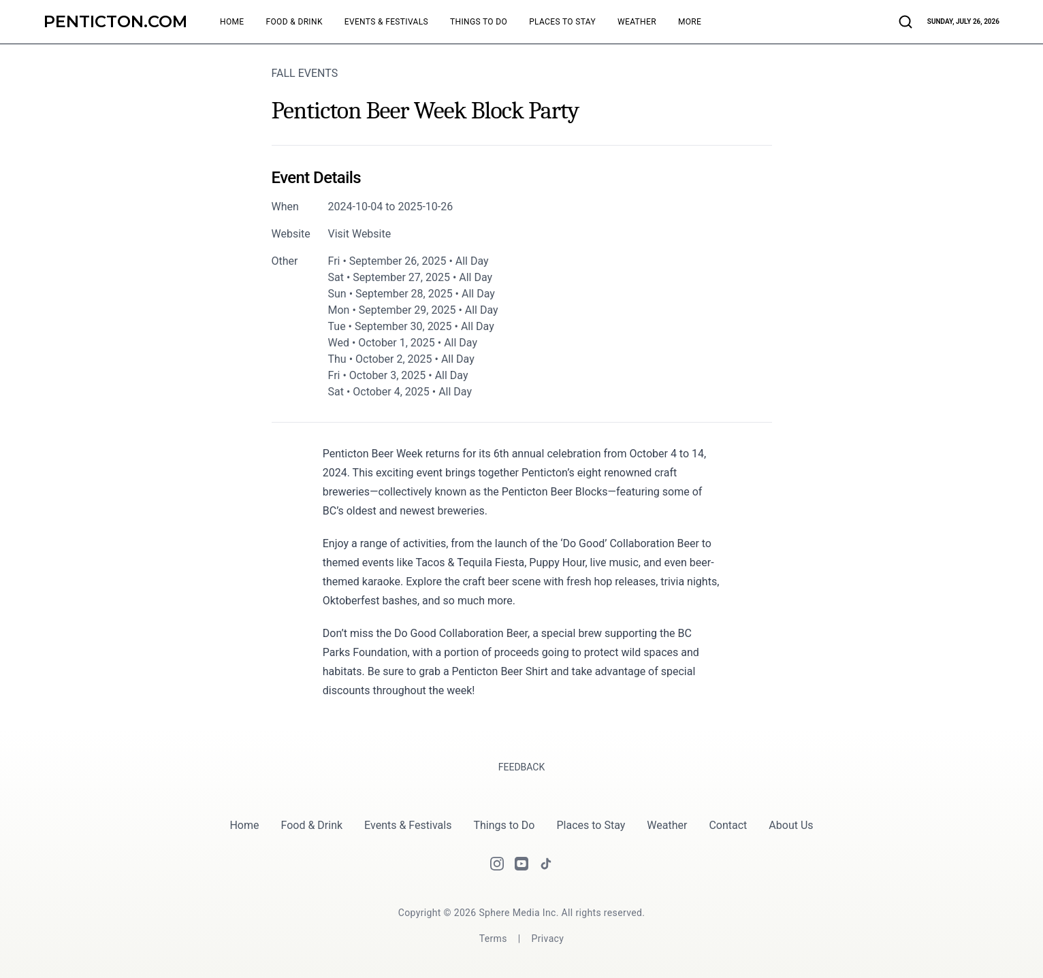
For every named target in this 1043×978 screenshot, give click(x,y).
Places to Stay (590, 825)
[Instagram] (497, 863)
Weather (667, 825)
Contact (728, 825)
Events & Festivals (407, 825)
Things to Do (503, 825)
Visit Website (359, 233)
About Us (791, 825)
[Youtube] (521, 863)
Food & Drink (312, 825)
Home (244, 825)
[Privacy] (548, 938)
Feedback (521, 767)
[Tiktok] (546, 863)
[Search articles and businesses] (905, 21)
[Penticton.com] (115, 22)
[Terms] (493, 938)
